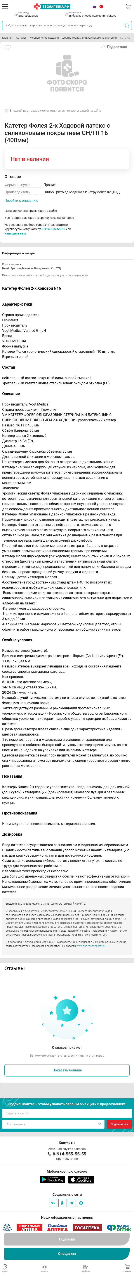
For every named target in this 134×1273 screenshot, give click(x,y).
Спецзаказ (67, 1254)
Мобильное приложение (67, 1171)
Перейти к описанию (21, 200)
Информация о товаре (18, 253)
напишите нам (15, 233)
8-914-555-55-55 (53, 229)
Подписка (67, 1239)
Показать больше (67, 1070)
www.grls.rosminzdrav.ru (91, 946)
